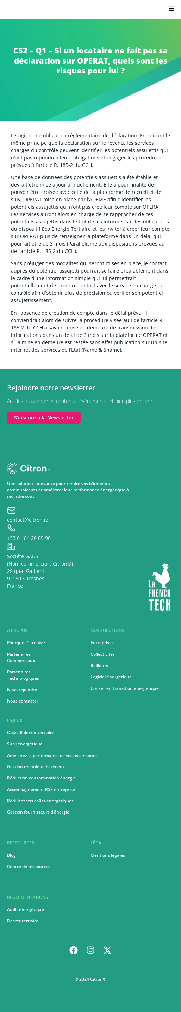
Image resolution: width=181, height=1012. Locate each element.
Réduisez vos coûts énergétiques (40, 801)
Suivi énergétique (25, 744)
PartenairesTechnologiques (23, 675)
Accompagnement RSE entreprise (41, 789)
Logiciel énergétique (111, 677)
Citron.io (17, 10)
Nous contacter (22, 701)
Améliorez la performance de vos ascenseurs (52, 755)
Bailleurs (99, 665)
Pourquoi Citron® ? (26, 643)
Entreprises (102, 643)
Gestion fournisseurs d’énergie (38, 812)
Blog (11, 855)
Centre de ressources (28, 866)
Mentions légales (107, 855)
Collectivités (102, 654)
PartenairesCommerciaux (21, 657)
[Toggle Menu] (169, 8)
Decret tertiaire (22, 921)
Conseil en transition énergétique (124, 688)
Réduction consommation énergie (41, 778)
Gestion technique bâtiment (35, 767)
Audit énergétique (25, 910)
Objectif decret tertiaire (30, 733)
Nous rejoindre (22, 689)
